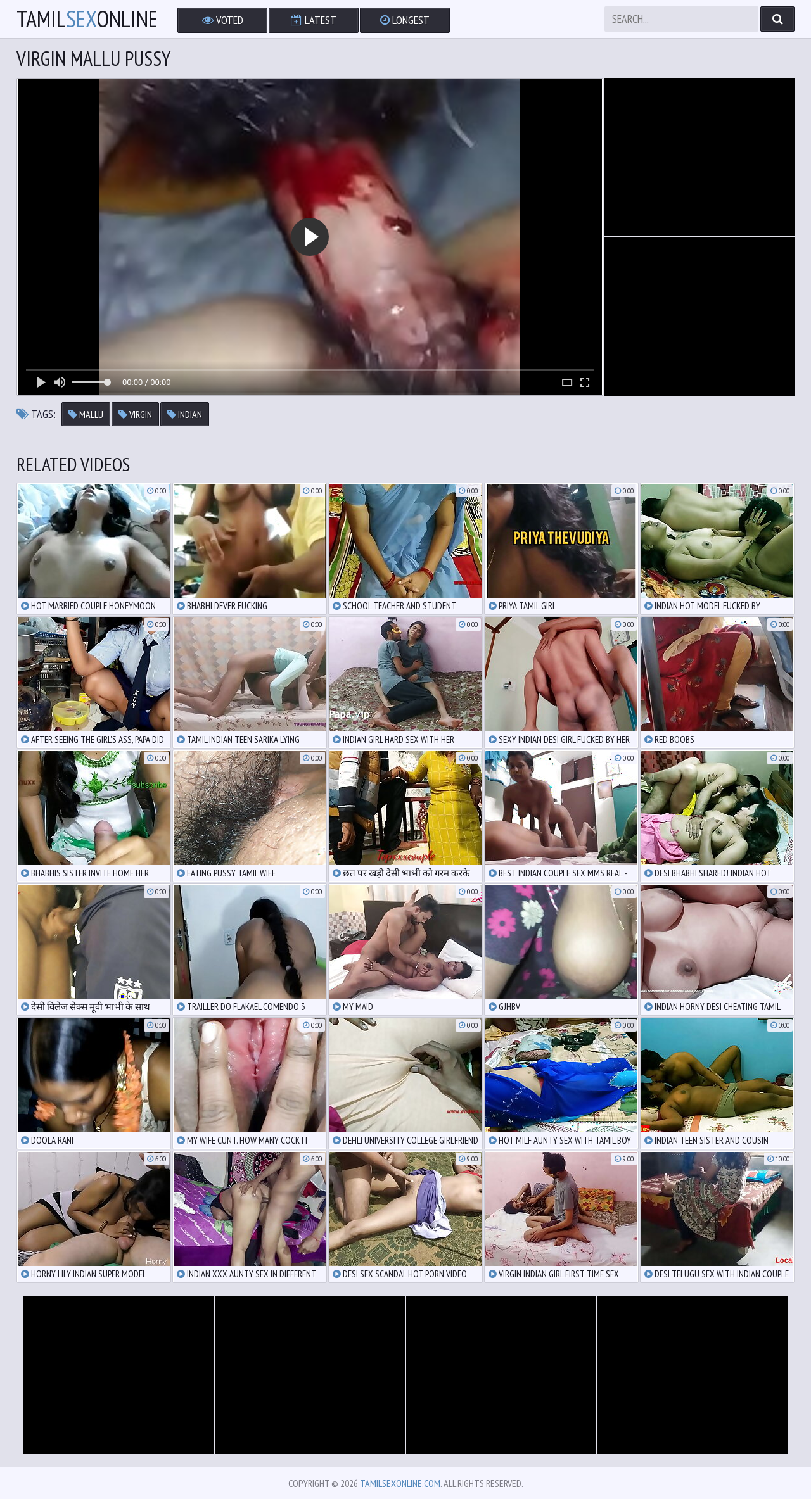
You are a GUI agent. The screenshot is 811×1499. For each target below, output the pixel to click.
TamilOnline (87, 19)
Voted (222, 20)
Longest (405, 20)
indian (184, 414)
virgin (135, 414)
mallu (85, 414)
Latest (313, 20)
